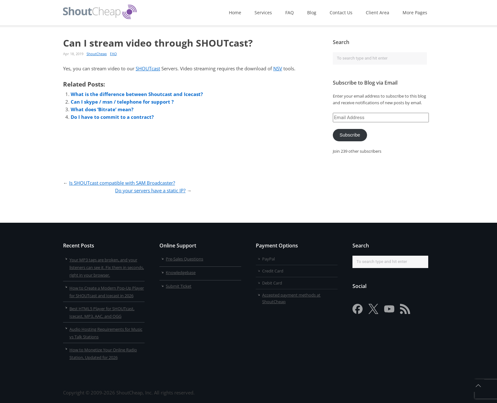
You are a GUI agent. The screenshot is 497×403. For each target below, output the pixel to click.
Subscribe (349, 135)
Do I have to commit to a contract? (112, 117)
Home (235, 13)
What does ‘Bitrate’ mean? (102, 109)
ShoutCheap (97, 53)
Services (263, 13)
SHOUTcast (148, 68)
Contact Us (341, 13)
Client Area (377, 13)
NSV (277, 68)
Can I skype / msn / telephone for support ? (122, 102)
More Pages (415, 13)
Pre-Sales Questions (184, 259)
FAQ (289, 13)
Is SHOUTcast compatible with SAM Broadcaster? (122, 183)
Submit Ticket (178, 286)
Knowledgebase (181, 272)
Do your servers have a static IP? (150, 190)
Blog (311, 13)
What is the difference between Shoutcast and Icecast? (137, 94)
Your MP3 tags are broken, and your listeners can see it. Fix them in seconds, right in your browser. (106, 267)
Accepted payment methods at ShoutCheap (291, 298)
